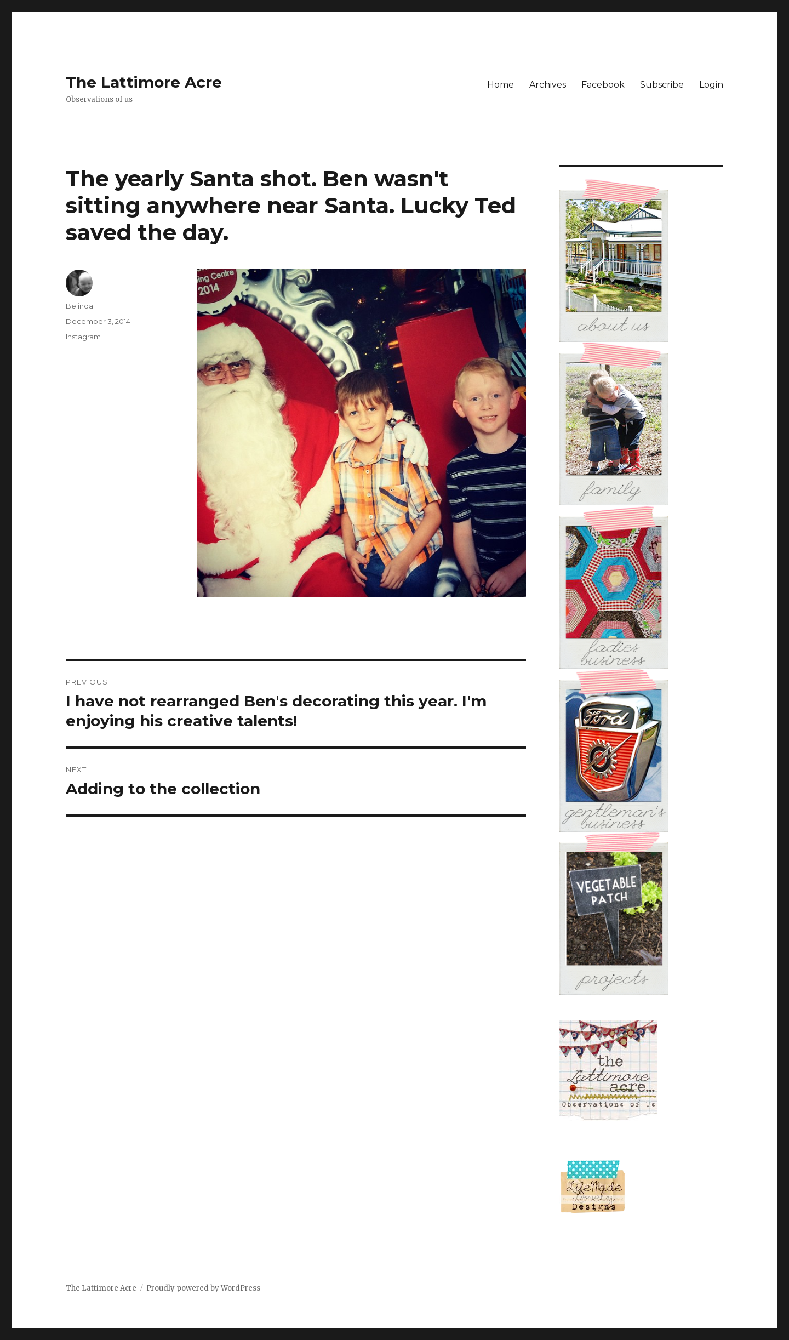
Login (711, 84)
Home (500, 84)
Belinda (79, 305)
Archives (547, 84)
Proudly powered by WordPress (203, 1288)
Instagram (83, 336)
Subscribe (662, 84)
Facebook (603, 84)
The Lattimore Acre (144, 82)
